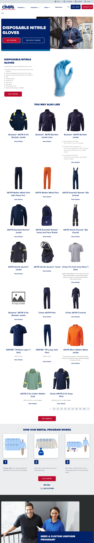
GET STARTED (11, 40)
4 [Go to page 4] (61, 409)
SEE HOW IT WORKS (33, 40)
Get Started (15, 95)
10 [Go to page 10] (84, 409)
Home (2, 13)
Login (88, 1)
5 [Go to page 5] (65, 409)
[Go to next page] (88, 408)
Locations (69, 1)
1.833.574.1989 (48, 488)
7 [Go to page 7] (72, 409)
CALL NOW (74, 7)
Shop (57, 2)
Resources (58, 7)
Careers (79, 1)
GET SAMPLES (47, 419)
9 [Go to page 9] (80, 409)
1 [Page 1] (50, 409)
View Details (18, 141)
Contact (86, 7)
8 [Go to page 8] (76, 409)
